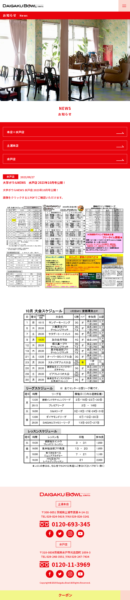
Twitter (60, 533)
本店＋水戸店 (15, 132)
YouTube (80, 533)
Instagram (70, 533)
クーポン (65, 594)
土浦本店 (12, 145)
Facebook (50, 533)
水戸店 (11, 159)
